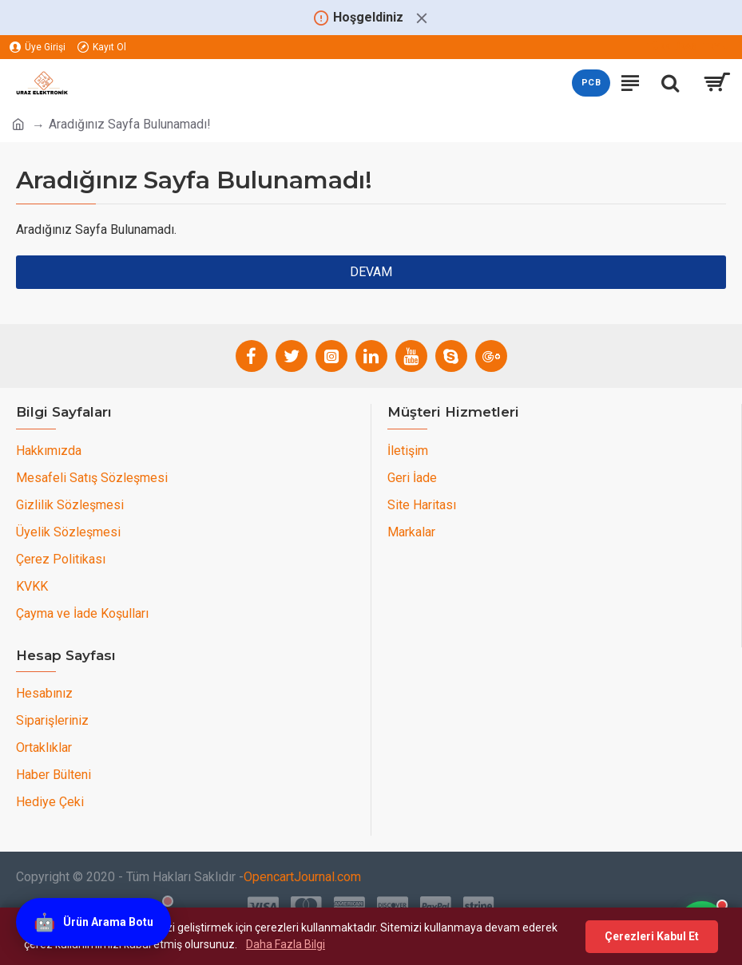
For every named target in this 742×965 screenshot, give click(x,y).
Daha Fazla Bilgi (285, 944)
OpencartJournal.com (302, 876)
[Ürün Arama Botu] (93, 923)
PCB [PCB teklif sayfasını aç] (591, 82)
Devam (371, 271)
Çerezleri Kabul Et (652, 936)
